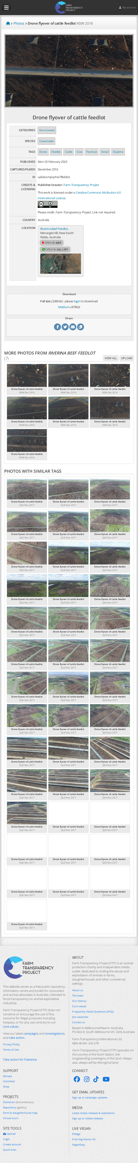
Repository (15, 1107)
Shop (6, 1086)
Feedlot (56, 152)
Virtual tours (10, 1117)
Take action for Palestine (20, 1059)
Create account (12, 1144)
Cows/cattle (46, 141)
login (77, 301)
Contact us (78, 1021)
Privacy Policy (11, 1044)
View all (110, 357)
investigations (54, 1033)
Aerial (104, 152)
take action (16, 1037)
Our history (79, 1000)
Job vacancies (80, 1016)
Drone (43, 152)
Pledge (76, 1133)
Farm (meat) (47, 130)
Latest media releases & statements (93, 1112)
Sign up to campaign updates (89, 1097)
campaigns (31, 1033)
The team (77, 995)
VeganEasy (78, 1144)
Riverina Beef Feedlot (54, 229)
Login (6, 1138)
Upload (126, 357)
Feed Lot (91, 152)
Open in (51, 243)
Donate (7, 1075)
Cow (79, 152)
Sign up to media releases (87, 1118)
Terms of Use (11, 1049)
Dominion (18, 1102)
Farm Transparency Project (81, 185)
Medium (63, 307)
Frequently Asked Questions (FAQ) (93, 1011)
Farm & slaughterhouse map (20, 1112)
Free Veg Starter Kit (84, 1138)
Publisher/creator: (50, 185)
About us (77, 990)
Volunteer (9, 1081)
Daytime (118, 152)
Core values (79, 1005)
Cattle (68, 152)
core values (11, 1026)
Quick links (9, 1149)
